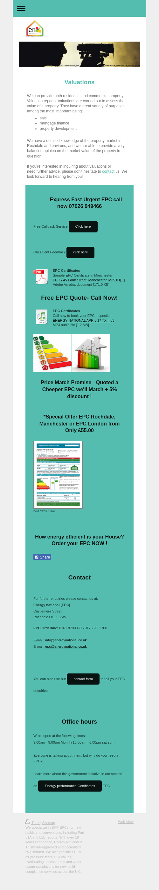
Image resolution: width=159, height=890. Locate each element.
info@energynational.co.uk (65, 640)
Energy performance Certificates (70, 786)
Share (42, 557)
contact (108, 171)
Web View (126, 822)
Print (32, 823)
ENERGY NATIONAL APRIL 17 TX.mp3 (83, 320)
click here (80, 252)
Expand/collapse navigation (79, 8)
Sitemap (48, 823)
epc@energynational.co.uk (65, 646)
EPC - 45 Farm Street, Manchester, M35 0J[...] (89, 280)
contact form (83, 679)
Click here (83, 226)
